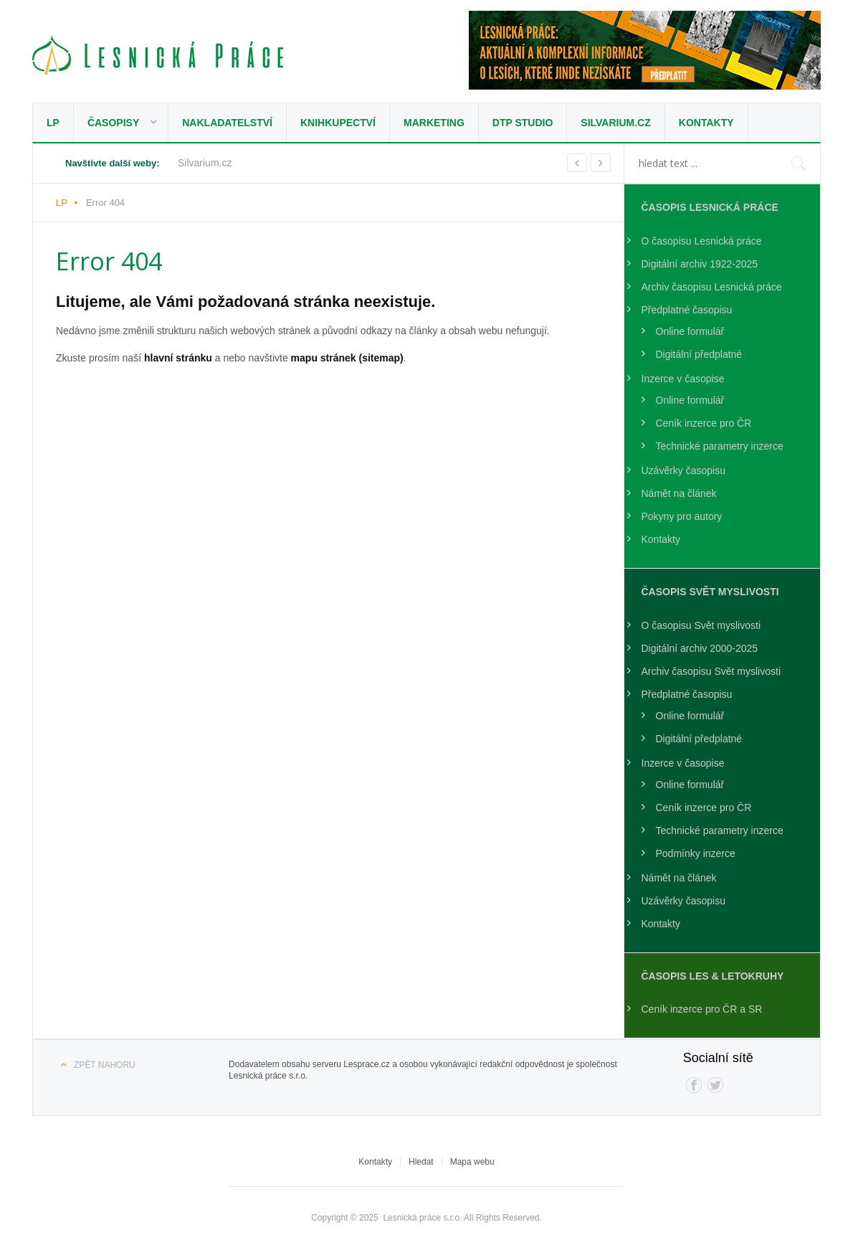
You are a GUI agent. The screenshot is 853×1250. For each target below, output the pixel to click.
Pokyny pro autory (682, 516)
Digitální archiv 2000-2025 (700, 648)
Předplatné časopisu (687, 310)
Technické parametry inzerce (719, 446)
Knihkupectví (338, 122)
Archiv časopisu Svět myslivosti (711, 671)
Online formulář (690, 331)
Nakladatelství (227, 122)
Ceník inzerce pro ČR (704, 423)
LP (53, 122)
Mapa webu (472, 1162)
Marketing (434, 122)
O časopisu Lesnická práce (702, 241)
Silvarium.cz (615, 122)
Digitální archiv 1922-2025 (700, 264)
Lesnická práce (157, 54)
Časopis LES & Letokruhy (713, 976)
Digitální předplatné (699, 354)
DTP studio (522, 122)
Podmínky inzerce (695, 853)
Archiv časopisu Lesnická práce (712, 287)
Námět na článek (679, 493)
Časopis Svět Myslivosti (710, 591)
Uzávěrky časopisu (684, 470)
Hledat (421, 1162)
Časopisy (113, 122)
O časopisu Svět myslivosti (701, 625)
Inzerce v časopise (683, 378)
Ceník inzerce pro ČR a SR (702, 1009)
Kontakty (706, 122)
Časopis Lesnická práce (710, 207)
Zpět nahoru (104, 1065)
